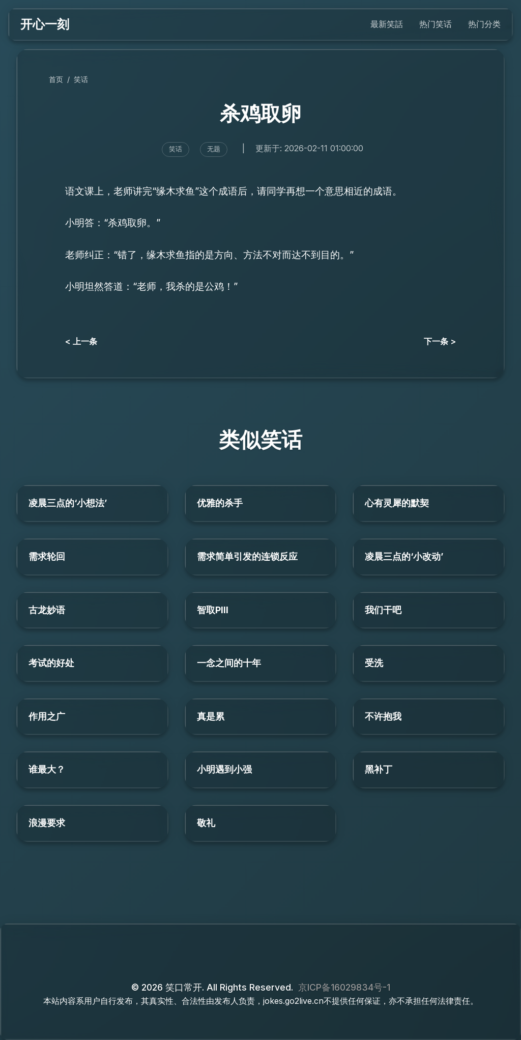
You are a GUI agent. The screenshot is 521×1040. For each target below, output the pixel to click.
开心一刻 (44, 24)
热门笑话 (435, 24)
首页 (56, 79)
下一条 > (440, 341)
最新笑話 (386, 24)
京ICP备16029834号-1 (344, 987)
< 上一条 (81, 341)
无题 (213, 149)
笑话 (81, 79)
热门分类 (484, 24)
